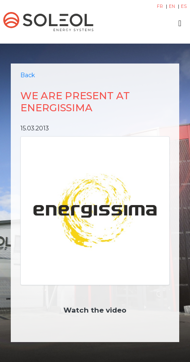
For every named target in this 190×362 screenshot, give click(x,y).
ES (184, 6)
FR (160, 6)
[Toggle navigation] (180, 23)
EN (172, 6)
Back (27, 75)
